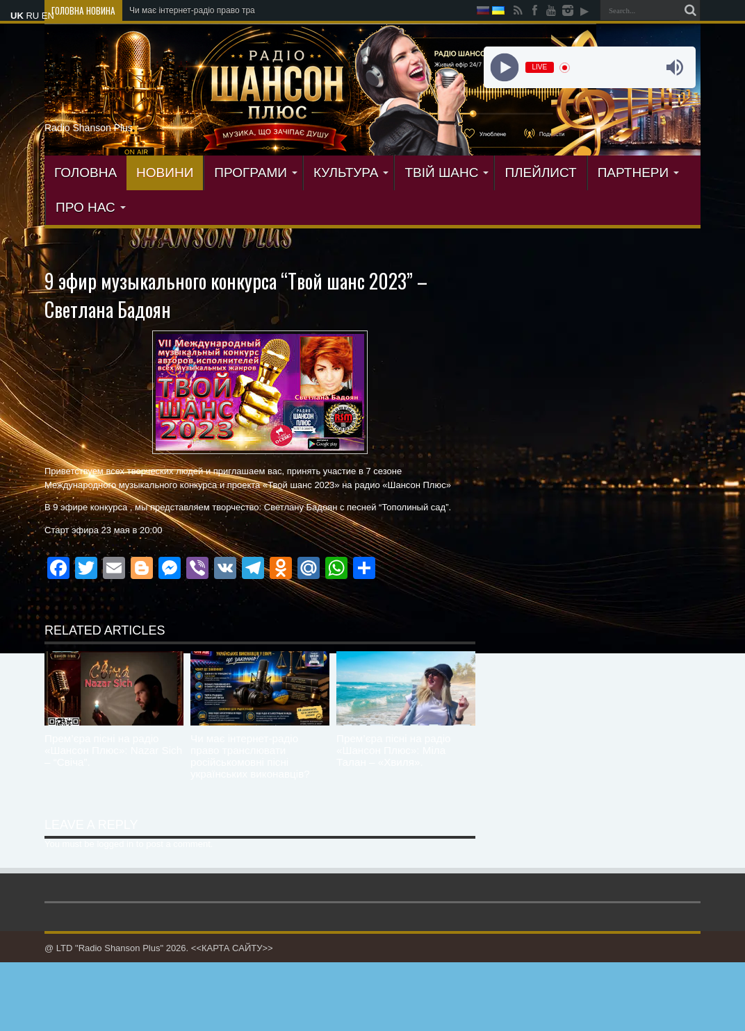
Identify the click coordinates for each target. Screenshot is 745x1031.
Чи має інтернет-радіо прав (182, 10)
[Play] (504, 67)
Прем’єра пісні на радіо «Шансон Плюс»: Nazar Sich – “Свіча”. (113, 750)
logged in (115, 844)
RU (32, 15)
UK (17, 15)
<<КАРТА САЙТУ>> (232, 948)
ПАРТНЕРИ (638, 172)
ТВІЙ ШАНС (446, 172)
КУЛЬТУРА (351, 172)
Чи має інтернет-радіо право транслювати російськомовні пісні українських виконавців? (250, 756)
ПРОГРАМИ (255, 172)
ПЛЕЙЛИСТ (540, 172)
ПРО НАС (91, 207)
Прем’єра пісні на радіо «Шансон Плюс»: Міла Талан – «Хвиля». (393, 750)
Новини (164, 172)
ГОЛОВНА (85, 172)
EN (48, 15)
